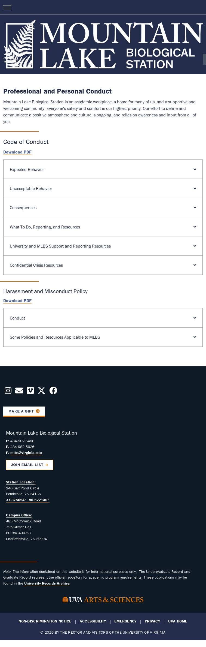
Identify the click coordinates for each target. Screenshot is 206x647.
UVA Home (177, 621)
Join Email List (27, 465)
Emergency (125, 621)
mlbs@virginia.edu (26, 452)
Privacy (152, 621)
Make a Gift (21, 411)
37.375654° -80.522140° (28, 499)
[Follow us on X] (41, 392)
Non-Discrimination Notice (45, 621)
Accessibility (93, 621)
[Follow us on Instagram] (8, 392)
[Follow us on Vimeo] (30, 392)
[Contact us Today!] (19, 392)
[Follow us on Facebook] (53, 392)
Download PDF (17, 152)
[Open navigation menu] (7, 7)
